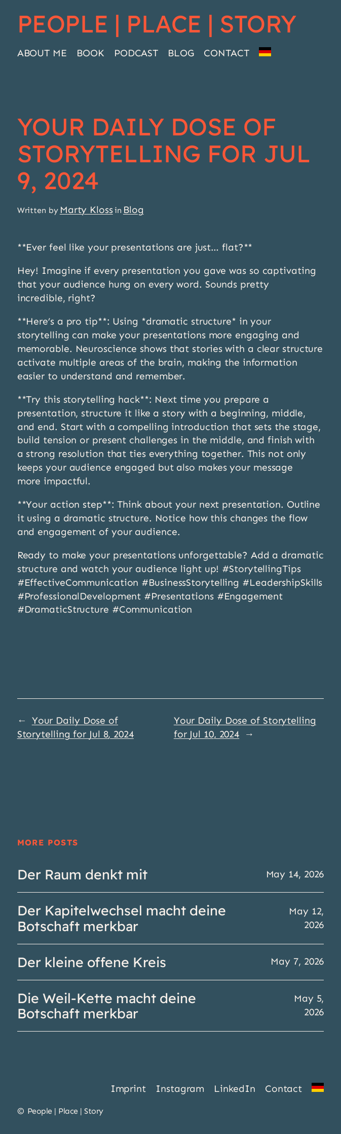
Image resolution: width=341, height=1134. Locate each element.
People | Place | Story (156, 24)
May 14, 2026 (295, 874)
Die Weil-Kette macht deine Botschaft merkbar (106, 1005)
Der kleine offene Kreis (91, 962)
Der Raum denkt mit (82, 874)
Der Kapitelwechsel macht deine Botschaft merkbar (121, 918)
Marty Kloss (86, 210)
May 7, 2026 (297, 961)
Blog (133, 210)
